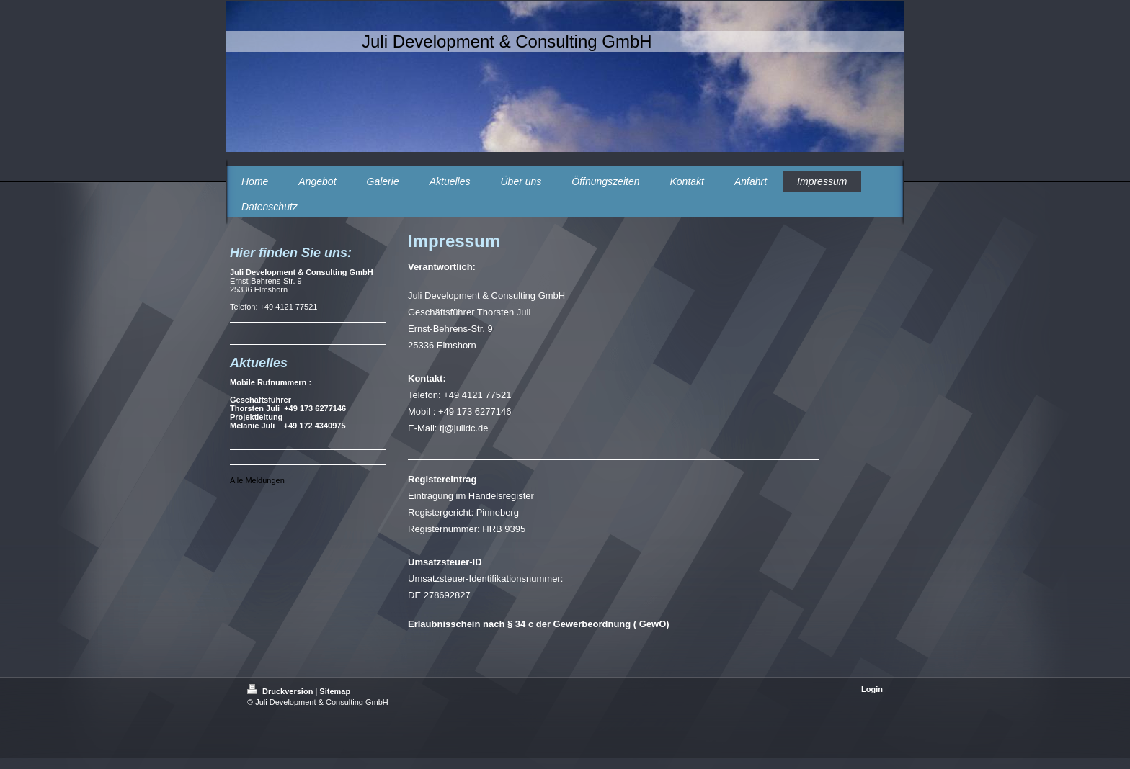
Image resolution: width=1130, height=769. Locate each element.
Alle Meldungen (257, 480)
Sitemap (334, 691)
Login (872, 689)
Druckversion (281, 691)
